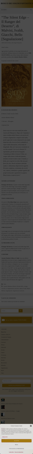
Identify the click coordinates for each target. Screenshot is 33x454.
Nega (16, 444)
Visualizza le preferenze (16, 448)
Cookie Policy (11, 452)
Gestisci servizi (5, 436)
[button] (31, 426)
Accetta (16, 440)
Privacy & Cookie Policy (19, 452)
